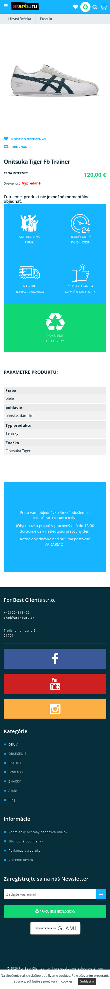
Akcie (12, 791)
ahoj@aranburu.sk (19, 617)
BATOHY (14, 763)
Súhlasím (87, 981)
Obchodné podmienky (25, 841)
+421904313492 (17, 612)
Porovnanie (20, 147)
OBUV (13, 744)
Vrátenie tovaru (20, 860)
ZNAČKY (14, 781)
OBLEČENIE (17, 754)
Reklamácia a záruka (24, 850)
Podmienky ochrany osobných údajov (38, 832)
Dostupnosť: (12, 183)
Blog (12, 800)
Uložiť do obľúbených (29, 139)
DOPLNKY (15, 772)
